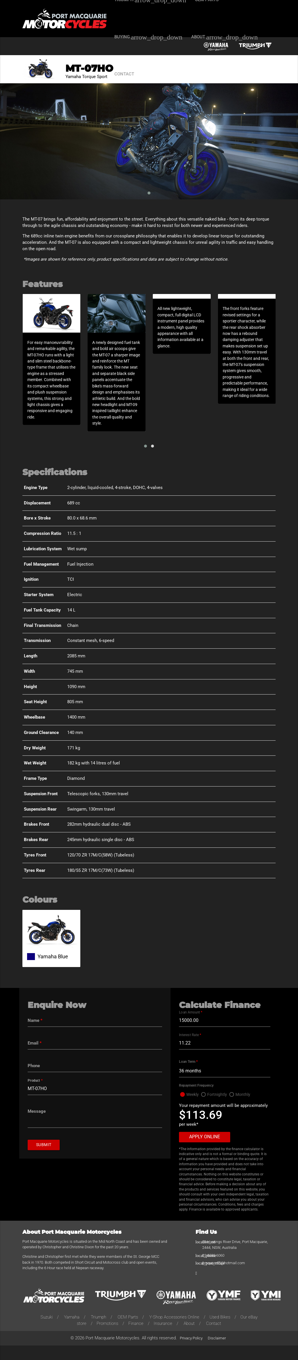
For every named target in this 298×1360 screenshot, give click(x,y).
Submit (44, 1159)
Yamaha (71, 1331)
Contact (213, 1338)
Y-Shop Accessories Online (174, 1331)
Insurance (163, 1338)
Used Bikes (220, 1331)
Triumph (98, 1331)
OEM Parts (128, 1331)
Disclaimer (217, 1352)
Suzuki (46, 1331)
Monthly (245, 1109)
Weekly (193, 1109)
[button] (145, 460)
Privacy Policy (191, 1352)
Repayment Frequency (196, 1100)
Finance (135, 1338)
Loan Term (188, 1076)
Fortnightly (219, 1109)
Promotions (107, 1338)
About (189, 1338)
